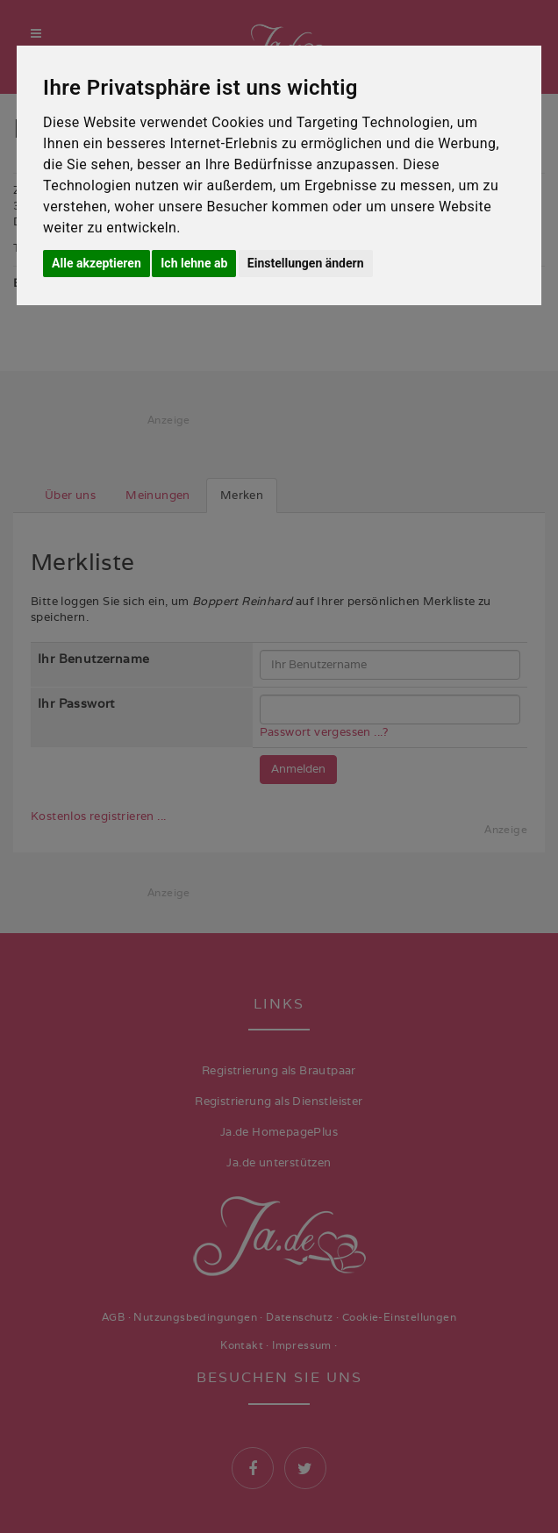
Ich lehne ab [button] (194, 263)
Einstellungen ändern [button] (305, 263)
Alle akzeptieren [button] (96, 263)
